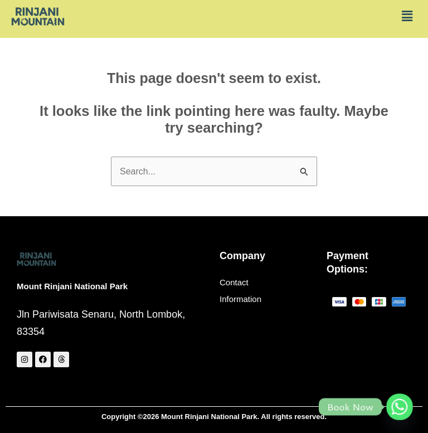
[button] (407, 16)
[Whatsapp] (399, 407)
